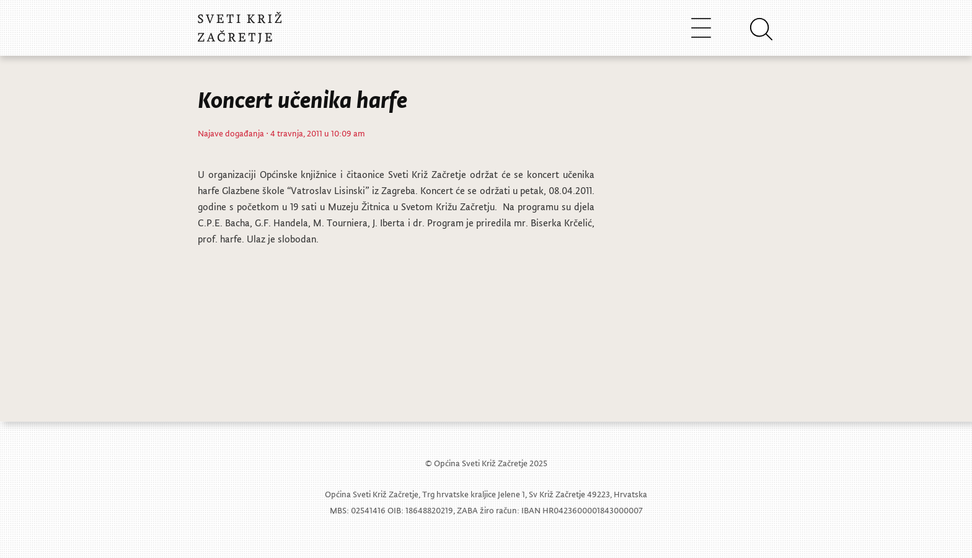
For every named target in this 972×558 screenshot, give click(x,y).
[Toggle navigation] (701, 27)
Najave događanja (231, 133)
